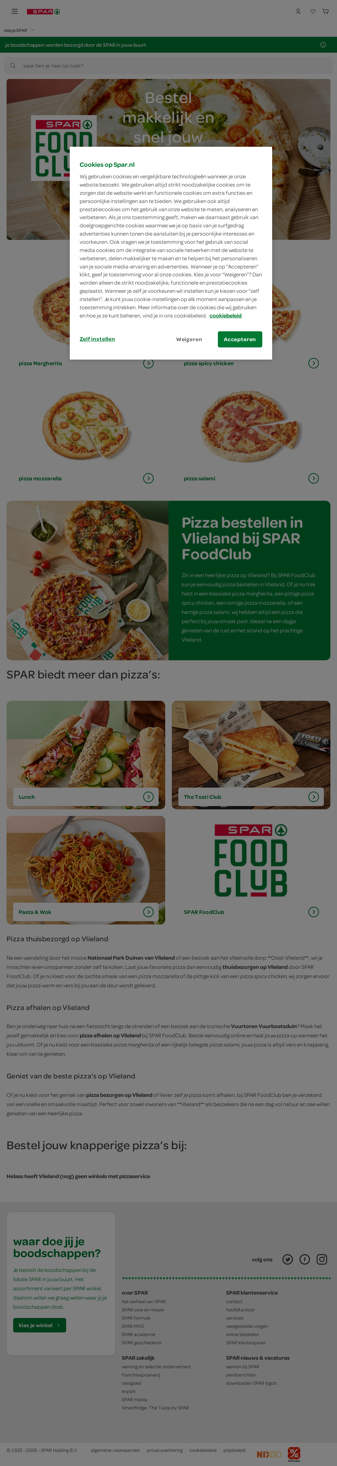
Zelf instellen (97, 338)
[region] (171, 253)
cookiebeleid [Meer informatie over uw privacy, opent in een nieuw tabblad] (226, 315)
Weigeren (189, 339)
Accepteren (240, 339)
